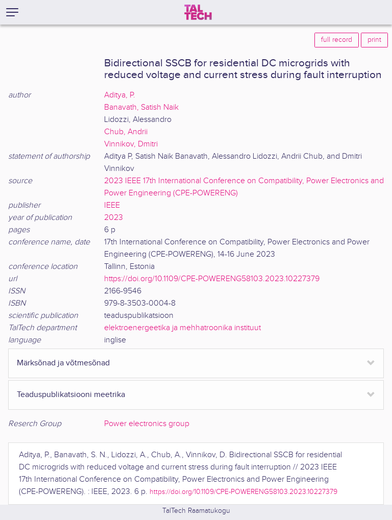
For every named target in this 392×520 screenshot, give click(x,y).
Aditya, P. (119, 95)
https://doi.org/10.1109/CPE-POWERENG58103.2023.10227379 (212, 279)
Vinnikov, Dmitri (131, 144)
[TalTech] (198, 12)
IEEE (112, 205)
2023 (113, 217)
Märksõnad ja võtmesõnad (63, 363)
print (374, 40)
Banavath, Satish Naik (141, 107)
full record (336, 40)
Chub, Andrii (126, 132)
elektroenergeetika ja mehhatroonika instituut (182, 328)
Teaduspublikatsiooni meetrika (71, 395)
